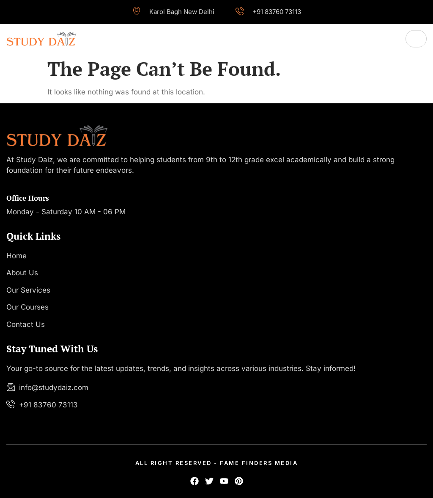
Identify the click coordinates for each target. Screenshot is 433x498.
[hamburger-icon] (416, 38)
